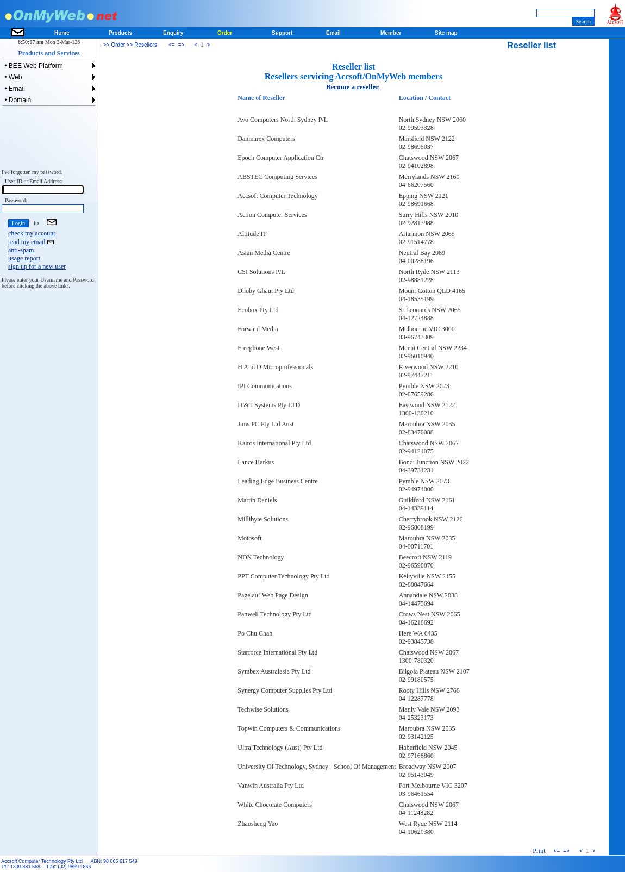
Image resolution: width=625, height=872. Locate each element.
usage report (24, 258)
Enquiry (173, 33)
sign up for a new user (37, 266)
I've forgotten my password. (32, 172)
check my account (31, 233)
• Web (12, 77)
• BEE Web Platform (33, 66)
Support (282, 33)
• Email (14, 88)
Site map (446, 33)
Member (390, 33)
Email (333, 33)
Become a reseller (352, 87)
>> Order (114, 45)
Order (224, 33)
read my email (31, 242)
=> (181, 45)
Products (120, 33)
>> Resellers (141, 45)
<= (171, 45)
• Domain (17, 100)
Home (62, 33)
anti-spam (21, 250)
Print (539, 851)
